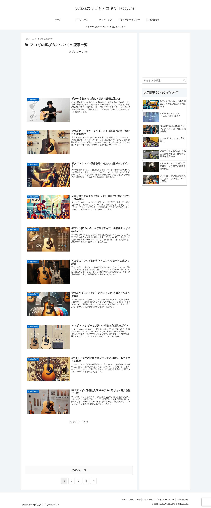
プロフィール (132, 500)
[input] (164, 81)
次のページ (79, 470)
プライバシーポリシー (163, 500)
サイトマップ (146, 500)
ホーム (120, 500)
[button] (184, 80)
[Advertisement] (79, 72)
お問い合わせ (181, 500)
